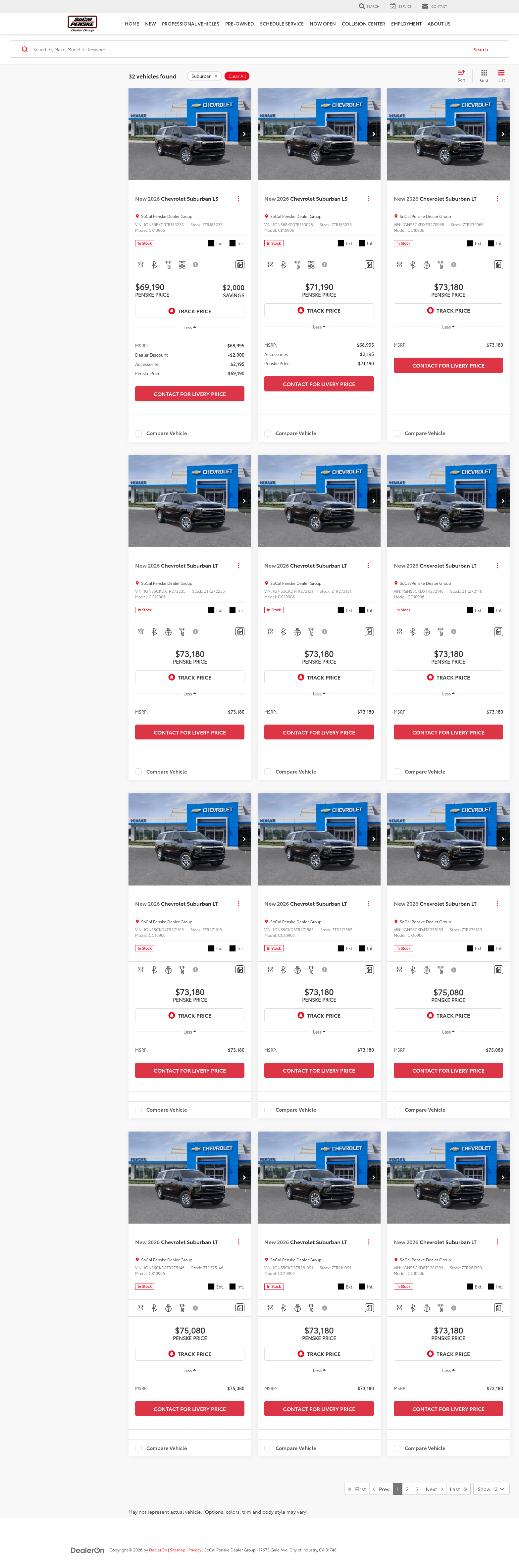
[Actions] (238, 198)
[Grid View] (482, 76)
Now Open (323, 23)
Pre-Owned (239, 23)
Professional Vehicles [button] (190, 23)
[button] (244, 134)
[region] (189, 359)
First (357, 1488)
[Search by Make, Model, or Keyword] (250, 49)
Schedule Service (282, 23)
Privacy (194, 1549)
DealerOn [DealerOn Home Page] (158, 1549)
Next (434, 1488)
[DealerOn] (88, 1549)
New (150, 23)
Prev (381, 1488)
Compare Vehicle (166, 433)
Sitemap (177, 1549)
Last (458, 1488)
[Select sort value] (463, 76)
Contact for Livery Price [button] (190, 393)
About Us (439, 23)
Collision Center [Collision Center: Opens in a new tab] (363, 23)
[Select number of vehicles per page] (491, 1489)
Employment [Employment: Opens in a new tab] (406, 23)
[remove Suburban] (204, 76)
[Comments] (239, 264)
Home (132, 23)
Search (481, 49)
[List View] (501, 76)
